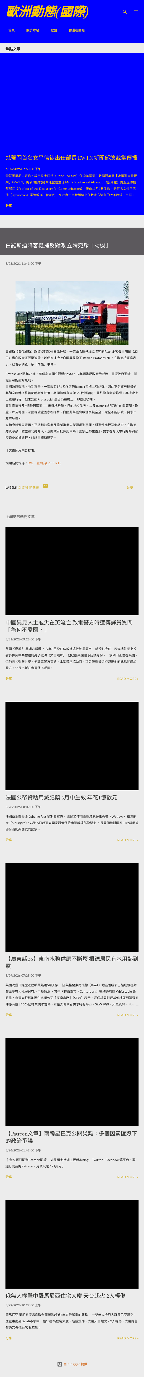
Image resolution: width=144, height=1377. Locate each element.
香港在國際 (74, 30)
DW (30, 463)
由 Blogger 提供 (72, 1364)
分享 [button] (8, 206)
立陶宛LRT (44, 463)
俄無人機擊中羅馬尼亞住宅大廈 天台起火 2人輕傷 (65, 1295)
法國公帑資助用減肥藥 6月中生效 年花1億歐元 (61, 797)
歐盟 (51, 30)
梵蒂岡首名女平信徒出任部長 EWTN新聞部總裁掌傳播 (71, 157)
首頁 (8, 30)
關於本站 (30, 30)
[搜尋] (125, 8)
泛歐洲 (23, 487)
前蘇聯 (34, 487)
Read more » (128, 679)
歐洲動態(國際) (47, 12)
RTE (58, 463)
